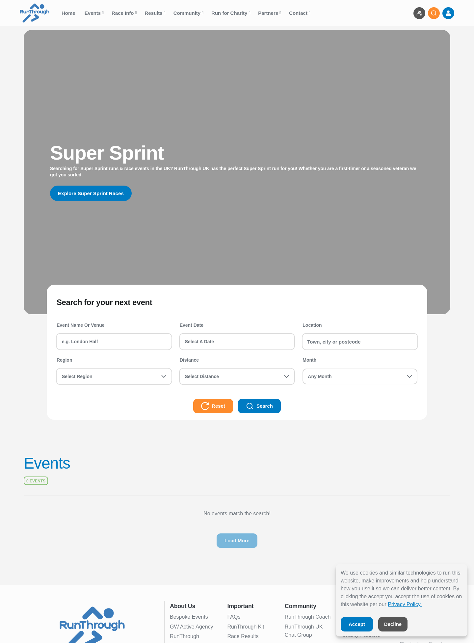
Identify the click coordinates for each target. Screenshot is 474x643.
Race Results (242, 636)
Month (309, 360)
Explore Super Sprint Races (92, 193)
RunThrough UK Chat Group (304, 631)
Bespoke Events (189, 617)
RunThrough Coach (308, 617)
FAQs (233, 617)
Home (69, 13)
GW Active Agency (191, 627)
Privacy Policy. (405, 604)
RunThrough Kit (245, 627)
